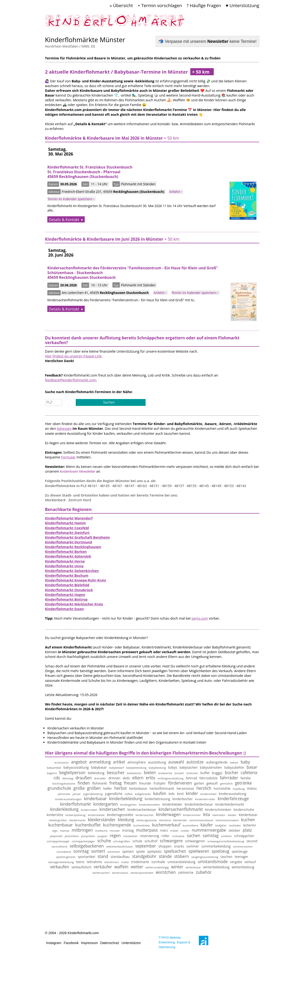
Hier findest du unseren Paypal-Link (73, 356)
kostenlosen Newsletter (77, 471)
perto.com (200, 618)
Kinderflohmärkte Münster (85, 39)
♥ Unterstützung (242, 5)
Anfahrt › (175, 192)
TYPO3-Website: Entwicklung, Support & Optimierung (174, 942)
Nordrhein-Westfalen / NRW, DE (70, 46)
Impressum (89, 943)
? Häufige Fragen (204, 5)
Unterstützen (131, 943)
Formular (68, 457)
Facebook (71, 943)
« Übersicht (121, 5)
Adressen (64, 428)
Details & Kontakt (64, 219)
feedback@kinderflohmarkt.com (70, 380)
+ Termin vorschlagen (160, 5)
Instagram (53, 943)
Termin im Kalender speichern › (70, 199)
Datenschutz (109, 943)
